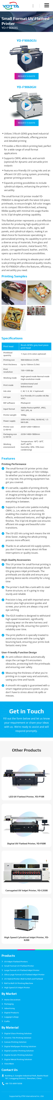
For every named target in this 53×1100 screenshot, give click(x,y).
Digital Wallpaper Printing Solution (20, 1046)
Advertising (9, 1008)
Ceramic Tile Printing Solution (17, 1038)
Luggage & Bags (11, 1017)
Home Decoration (12, 999)
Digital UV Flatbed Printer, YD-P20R (26, 843)
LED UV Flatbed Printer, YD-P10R (26, 796)
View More (9, 1064)
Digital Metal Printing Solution (18, 1059)
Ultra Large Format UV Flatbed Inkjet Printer (24, 974)
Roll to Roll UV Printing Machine (18, 983)
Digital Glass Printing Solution (18, 1033)
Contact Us (10, 1070)
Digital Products (11, 1012)
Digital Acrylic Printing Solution (18, 1055)
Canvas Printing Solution (15, 1042)
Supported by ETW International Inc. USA (26, 1096)
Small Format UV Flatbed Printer (19, 966)
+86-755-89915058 (13, 1083)
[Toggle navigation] (47, 5)
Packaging (9, 1004)
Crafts (7, 1021)
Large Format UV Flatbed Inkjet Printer (21, 970)
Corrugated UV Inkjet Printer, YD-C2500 (27, 890)
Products (8, 955)
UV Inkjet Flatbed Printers (16, 961)
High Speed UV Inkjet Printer (17, 987)
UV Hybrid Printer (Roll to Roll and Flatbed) (23, 979)
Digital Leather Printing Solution (19, 1051)
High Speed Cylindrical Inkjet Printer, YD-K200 (26, 938)
